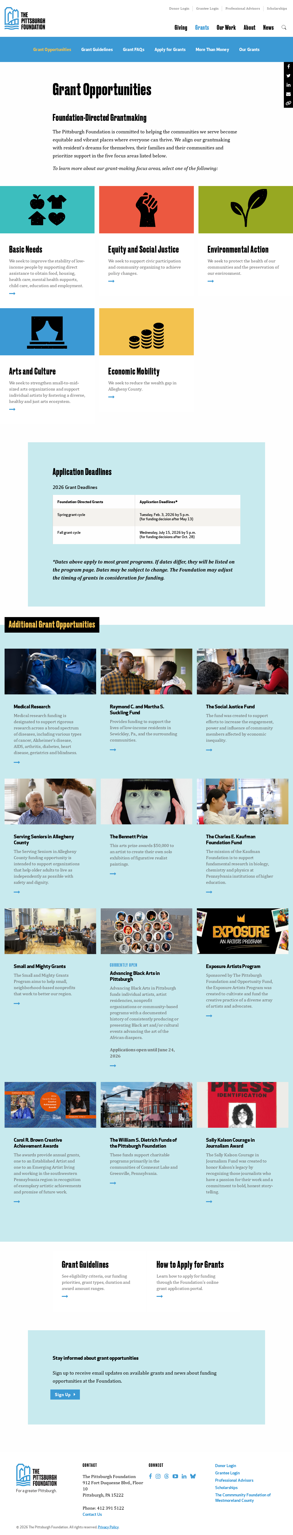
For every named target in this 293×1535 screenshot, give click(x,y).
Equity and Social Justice (143, 249)
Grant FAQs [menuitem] (133, 49)
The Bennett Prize (129, 836)
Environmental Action (238, 249)
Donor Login (179, 8)
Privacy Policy (108, 1527)
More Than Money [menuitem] (212, 49)
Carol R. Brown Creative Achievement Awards (38, 1142)
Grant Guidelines (85, 1265)
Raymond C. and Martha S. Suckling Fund (137, 709)
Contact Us (92, 1515)
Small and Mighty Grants (40, 966)
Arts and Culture (32, 371)
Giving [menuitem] (181, 27)
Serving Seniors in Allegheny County (44, 839)
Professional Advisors (242, 8)
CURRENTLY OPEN (124, 965)
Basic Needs (25, 249)
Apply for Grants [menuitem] (170, 49)
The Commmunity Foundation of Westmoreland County (243, 1498)
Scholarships (277, 8)
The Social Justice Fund (230, 706)
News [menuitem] (268, 27)
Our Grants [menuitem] (249, 49)
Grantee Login (207, 8)
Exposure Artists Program (233, 966)
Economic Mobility (134, 371)
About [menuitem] (249, 27)
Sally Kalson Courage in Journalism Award (230, 1142)
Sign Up (63, 1394)
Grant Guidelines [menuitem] (97, 49)
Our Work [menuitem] (226, 27)
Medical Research (32, 706)
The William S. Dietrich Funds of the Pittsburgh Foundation (143, 1142)
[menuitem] (284, 27)
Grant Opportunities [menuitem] (52, 49)
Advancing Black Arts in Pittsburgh (135, 976)
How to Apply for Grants (190, 1265)
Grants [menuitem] (202, 27)
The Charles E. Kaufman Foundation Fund (230, 839)
